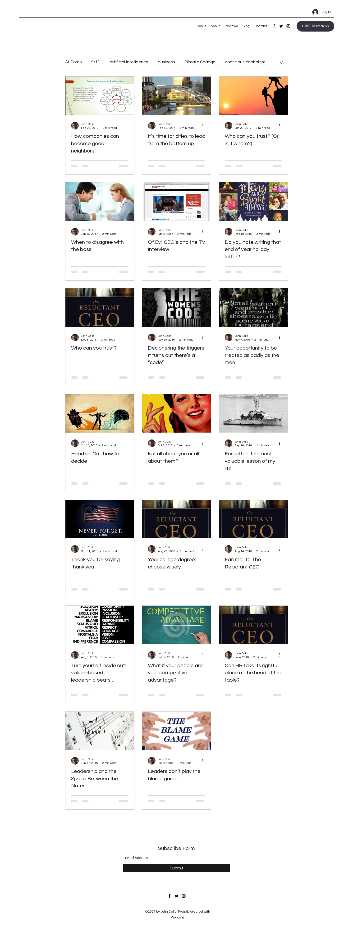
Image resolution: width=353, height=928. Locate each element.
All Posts (73, 62)
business (166, 62)
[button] (282, 62)
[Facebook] (274, 26)
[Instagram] (288, 26)
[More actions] (128, 126)
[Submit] (176, 868)
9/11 (95, 62)
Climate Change (199, 62)
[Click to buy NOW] (315, 26)
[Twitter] (281, 26)
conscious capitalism (245, 62)
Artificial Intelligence (129, 62)
